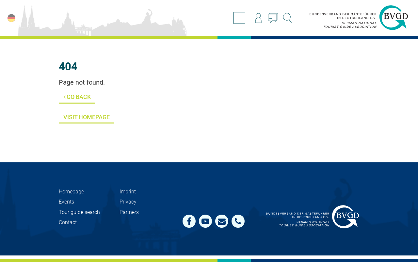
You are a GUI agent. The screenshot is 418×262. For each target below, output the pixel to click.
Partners (129, 212)
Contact (68, 222)
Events (66, 202)
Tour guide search (79, 212)
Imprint (128, 191)
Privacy (128, 202)
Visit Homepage (86, 117)
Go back (77, 96)
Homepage (71, 191)
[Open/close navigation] (239, 18)
